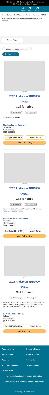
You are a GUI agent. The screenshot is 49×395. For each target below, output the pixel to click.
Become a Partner (33, 349)
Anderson (36, 15)
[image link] (24, 76)
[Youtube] (33, 387)
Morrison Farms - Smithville (14, 125)
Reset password (8, 349)
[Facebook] (18, 387)
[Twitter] (25, 387)
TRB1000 (44, 15)
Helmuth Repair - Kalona (13, 314)
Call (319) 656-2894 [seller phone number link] (13, 326)
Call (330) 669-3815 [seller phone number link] (13, 137)
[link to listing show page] (24, 143)
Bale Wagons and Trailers (22, 15)
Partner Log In (7, 354)
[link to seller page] (7, 121)
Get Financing (16, 112)
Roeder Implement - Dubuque (15, 218)
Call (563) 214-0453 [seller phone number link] (13, 231)
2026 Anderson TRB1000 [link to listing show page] (24, 96)
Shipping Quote (31, 112)
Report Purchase (32, 354)
